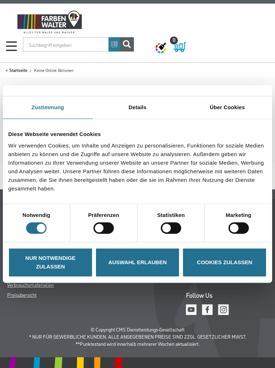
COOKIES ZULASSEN (224, 262)
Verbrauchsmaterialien (30, 284)
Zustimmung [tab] (48, 107)
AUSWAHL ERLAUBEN (137, 262)
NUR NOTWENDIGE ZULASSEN (50, 262)
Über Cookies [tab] (227, 107)
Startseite (18, 70)
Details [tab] (137, 107)
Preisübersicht (22, 294)
